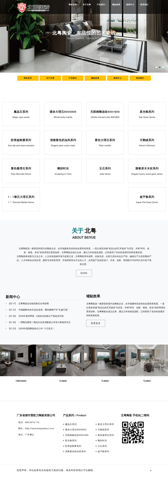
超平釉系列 (147, 197)
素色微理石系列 (21, 168)
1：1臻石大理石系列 (21, 197)
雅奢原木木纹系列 (146, 168)
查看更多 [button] (96, 323)
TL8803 (105, 381)
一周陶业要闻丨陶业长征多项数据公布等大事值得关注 (38, 322)
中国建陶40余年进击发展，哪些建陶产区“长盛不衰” (37, 310)
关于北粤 (87, 4)
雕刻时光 (63, 168)
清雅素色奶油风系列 (63, 140)
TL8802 (147, 381)
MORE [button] (84, 273)
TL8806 (63, 381)
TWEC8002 (21, 381)
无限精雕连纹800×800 (105, 111)
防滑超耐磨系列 (21, 140)
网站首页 (73, 4)
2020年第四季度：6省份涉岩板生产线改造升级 (35, 316)
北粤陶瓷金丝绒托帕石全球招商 (27, 303)
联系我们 (144, 4)
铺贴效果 (116, 4)
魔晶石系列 (21, 111)
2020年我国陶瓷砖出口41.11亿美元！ (30, 328)
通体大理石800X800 (63, 111)
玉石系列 (105, 168)
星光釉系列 (147, 111)
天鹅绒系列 (147, 140)
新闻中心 (130, 4)
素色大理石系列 (105, 140)
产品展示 (101, 4)
